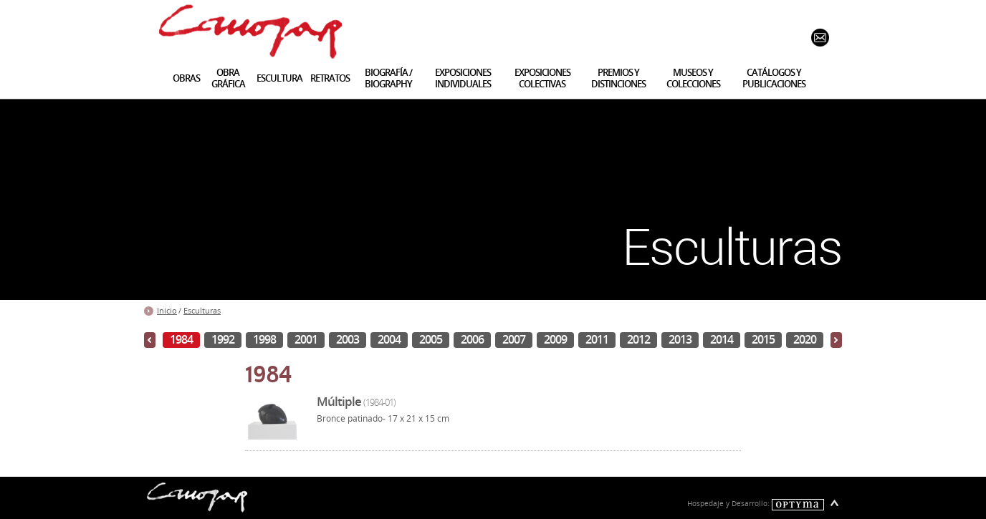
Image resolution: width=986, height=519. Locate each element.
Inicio (167, 311)
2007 (513, 339)
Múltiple (356, 401)
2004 (389, 339)
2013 (680, 339)
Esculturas (202, 311)
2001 (306, 339)
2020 (804, 339)
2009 (555, 339)
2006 (472, 339)
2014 (721, 339)
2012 (638, 339)
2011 (596, 339)
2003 (347, 339)
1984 (181, 339)
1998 (264, 339)
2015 (763, 339)
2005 (430, 339)
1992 (222, 339)
